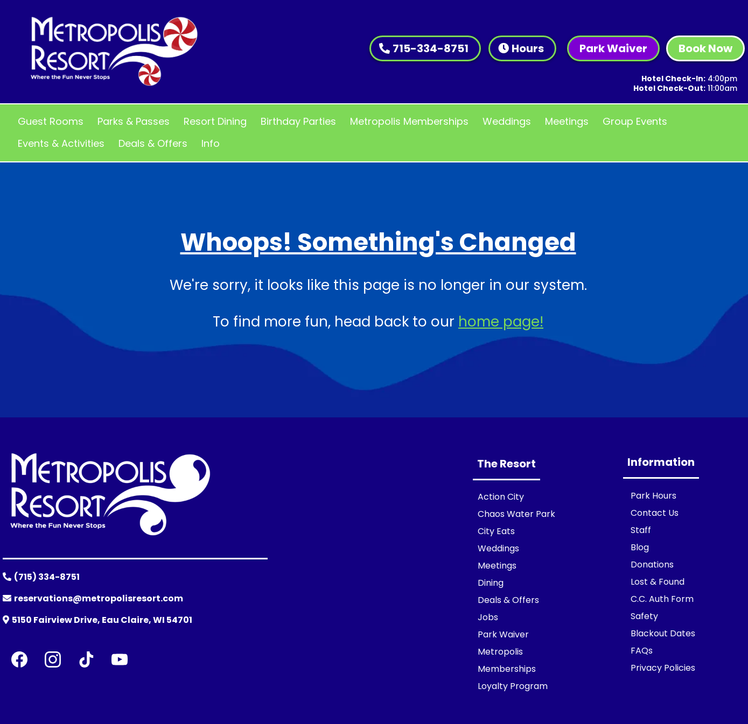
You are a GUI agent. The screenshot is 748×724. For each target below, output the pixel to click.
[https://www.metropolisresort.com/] (114, 51)
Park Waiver (503, 634)
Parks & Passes (133, 121)
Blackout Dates (663, 633)
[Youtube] (119, 659)
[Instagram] (52, 659)
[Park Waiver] (613, 48)
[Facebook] (19, 659)
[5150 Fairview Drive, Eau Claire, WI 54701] (99, 621)
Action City (501, 497)
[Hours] (522, 48)
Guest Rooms (50, 121)
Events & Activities (61, 143)
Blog (640, 547)
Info (210, 143)
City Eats (496, 531)
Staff (641, 530)
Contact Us (655, 513)
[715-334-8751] (425, 48)
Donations (652, 564)
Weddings (507, 121)
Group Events (635, 121)
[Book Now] (705, 48)
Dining (491, 583)
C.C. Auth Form (662, 599)
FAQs (642, 650)
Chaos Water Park (516, 514)
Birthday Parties (298, 121)
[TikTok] (86, 659)
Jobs (488, 617)
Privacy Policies (663, 668)
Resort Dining (215, 121)
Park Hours (653, 495)
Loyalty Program (513, 686)
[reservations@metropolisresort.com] (94, 600)
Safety (644, 616)
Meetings (567, 121)
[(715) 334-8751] (42, 578)
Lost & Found (657, 582)
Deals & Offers (152, 143)
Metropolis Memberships (409, 121)
